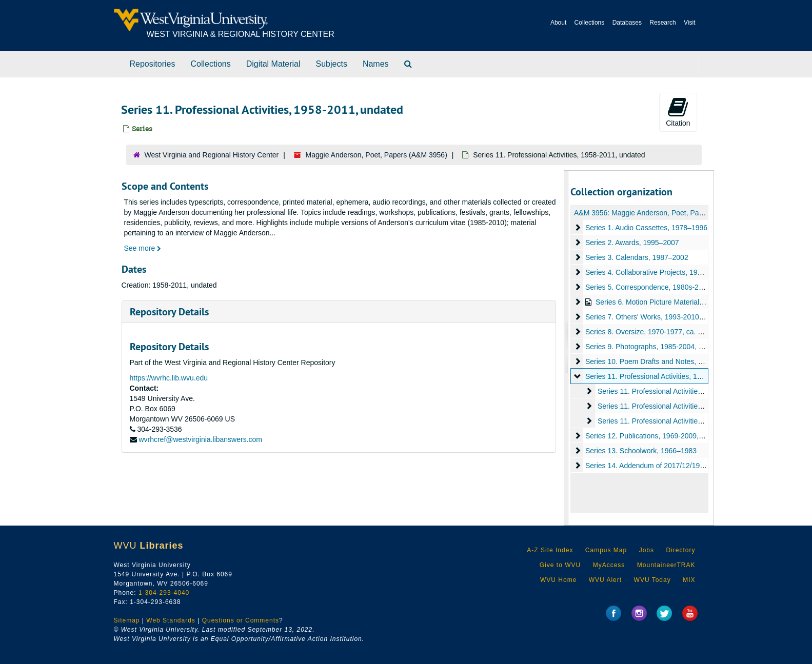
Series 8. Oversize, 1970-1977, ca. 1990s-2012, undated (675, 332)
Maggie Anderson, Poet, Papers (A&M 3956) (376, 155)
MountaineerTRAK (666, 565)
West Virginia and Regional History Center (212, 155)
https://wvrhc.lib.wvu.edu (169, 378)
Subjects (331, 63)
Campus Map (606, 550)
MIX (689, 579)
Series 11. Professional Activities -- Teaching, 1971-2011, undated (702, 421)
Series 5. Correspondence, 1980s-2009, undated (663, 287)
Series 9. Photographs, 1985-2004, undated (655, 347)
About (558, 22)
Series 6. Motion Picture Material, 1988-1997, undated (681, 302)
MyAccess (609, 565)
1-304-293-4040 (163, 592)
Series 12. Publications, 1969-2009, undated (656, 436)
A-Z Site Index (550, 550)
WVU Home (558, 579)
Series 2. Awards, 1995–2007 (632, 242)
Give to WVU (560, 565)
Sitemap (127, 620)
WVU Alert (605, 579)
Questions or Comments (240, 620)
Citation (678, 111)
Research (662, 22)
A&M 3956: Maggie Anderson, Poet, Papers (643, 213)
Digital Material (273, 63)
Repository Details (169, 311)
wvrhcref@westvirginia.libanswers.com (200, 439)
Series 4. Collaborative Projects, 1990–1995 (655, 272)
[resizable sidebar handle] (566, 348)
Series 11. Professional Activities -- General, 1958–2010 (687, 391)
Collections (590, 22)
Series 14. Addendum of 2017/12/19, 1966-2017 (661, 465)
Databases (627, 22)
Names (376, 63)
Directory (680, 550)
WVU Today (652, 579)
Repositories (152, 63)
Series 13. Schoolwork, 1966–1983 (641, 451)
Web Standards (170, 620)
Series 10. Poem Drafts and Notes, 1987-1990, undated (674, 361)
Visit (689, 22)
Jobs (646, 550)
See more (143, 248)
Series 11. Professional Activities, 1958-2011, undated (671, 376)
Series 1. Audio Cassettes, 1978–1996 (646, 228)
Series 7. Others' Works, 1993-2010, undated (657, 317)
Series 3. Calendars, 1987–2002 (636, 257)
